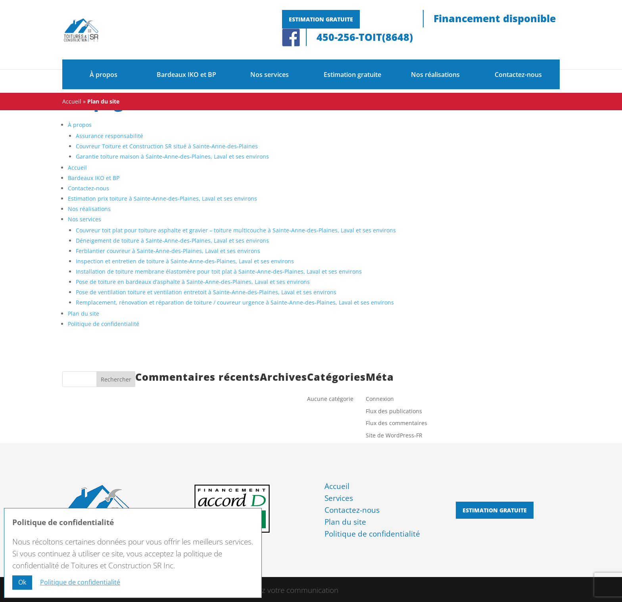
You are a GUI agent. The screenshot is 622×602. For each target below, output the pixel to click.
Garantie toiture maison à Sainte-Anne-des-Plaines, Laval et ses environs (172, 156)
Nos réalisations (435, 74)
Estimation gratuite (321, 19)
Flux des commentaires (396, 423)
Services (338, 498)
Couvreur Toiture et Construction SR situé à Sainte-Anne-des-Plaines (167, 146)
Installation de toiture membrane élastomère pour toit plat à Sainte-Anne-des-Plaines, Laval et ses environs (219, 271)
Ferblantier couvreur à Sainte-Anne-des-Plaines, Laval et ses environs (168, 251)
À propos (103, 74)
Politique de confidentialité (103, 324)
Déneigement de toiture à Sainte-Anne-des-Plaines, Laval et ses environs (172, 240)
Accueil (71, 101)
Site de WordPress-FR (394, 435)
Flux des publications (394, 411)
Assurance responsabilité (109, 136)
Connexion (380, 399)
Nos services (269, 74)
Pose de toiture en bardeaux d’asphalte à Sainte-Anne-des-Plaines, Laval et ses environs (193, 282)
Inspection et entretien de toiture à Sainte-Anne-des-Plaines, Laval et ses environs (185, 261)
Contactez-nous (518, 74)
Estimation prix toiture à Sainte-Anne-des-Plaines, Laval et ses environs (162, 198)
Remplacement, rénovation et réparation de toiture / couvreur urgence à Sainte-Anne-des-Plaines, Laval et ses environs (235, 302)
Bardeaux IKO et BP (186, 74)
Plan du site (83, 313)
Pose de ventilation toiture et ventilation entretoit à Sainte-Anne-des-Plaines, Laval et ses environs (206, 292)
